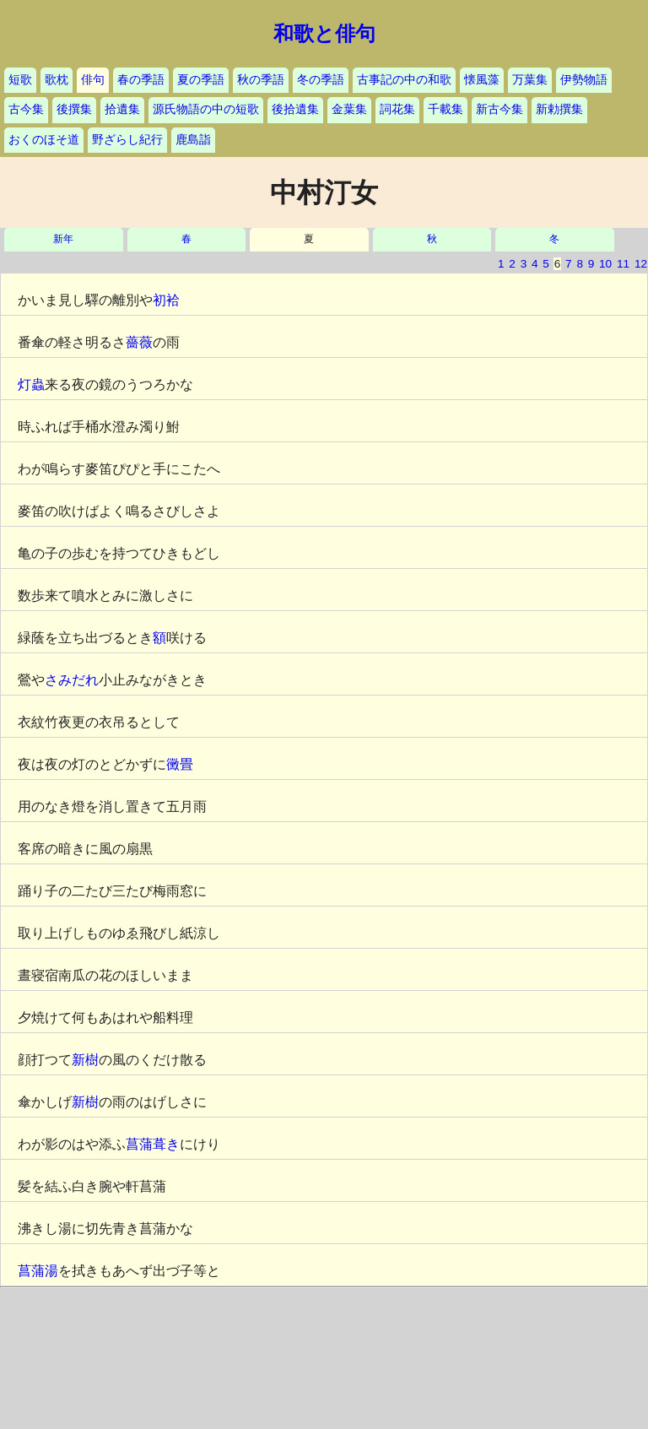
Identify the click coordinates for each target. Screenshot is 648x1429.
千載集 (445, 109)
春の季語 (141, 79)
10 (605, 263)
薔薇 (139, 342)
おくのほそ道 (43, 139)
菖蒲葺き (153, 1144)
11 (623, 263)
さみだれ (72, 680)
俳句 (93, 79)
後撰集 (74, 109)
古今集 (26, 109)
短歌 (20, 79)
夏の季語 (200, 79)
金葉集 (349, 109)
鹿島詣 (193, 139)
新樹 (85, 1060)
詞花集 (397, 109)
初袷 (166, 300)
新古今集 (499, 109)
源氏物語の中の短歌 (206, 109)
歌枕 (56, 79)
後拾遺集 (295, 109)
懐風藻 (482, 79)
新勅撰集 (559, 109)
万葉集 (530, 79)
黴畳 (179, 764)
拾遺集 (122, 109)
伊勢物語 (584, 79)
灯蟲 (31, 384)
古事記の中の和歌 (404, 79)
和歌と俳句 (324, 34)
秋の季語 (260, 79)
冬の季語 (320, 79)
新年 (63, 239)
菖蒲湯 (38, 1271)
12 (640, 263)
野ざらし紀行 (127, 139)
